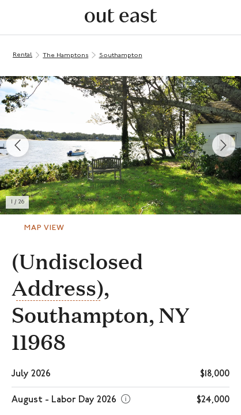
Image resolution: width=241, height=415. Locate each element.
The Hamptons (65, 55)
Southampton (120, 55)
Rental (22, 55)
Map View (44, 228)
